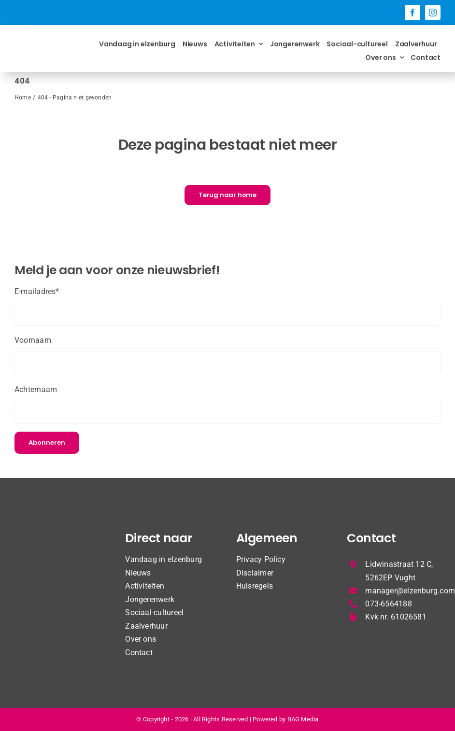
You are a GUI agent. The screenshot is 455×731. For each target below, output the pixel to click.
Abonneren (46, 442)
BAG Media (303, 719)
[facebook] (412, 12)
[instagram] (433, 12)
